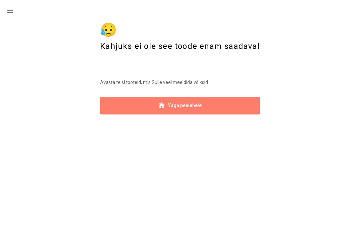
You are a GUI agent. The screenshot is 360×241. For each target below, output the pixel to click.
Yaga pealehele (180, 105)
